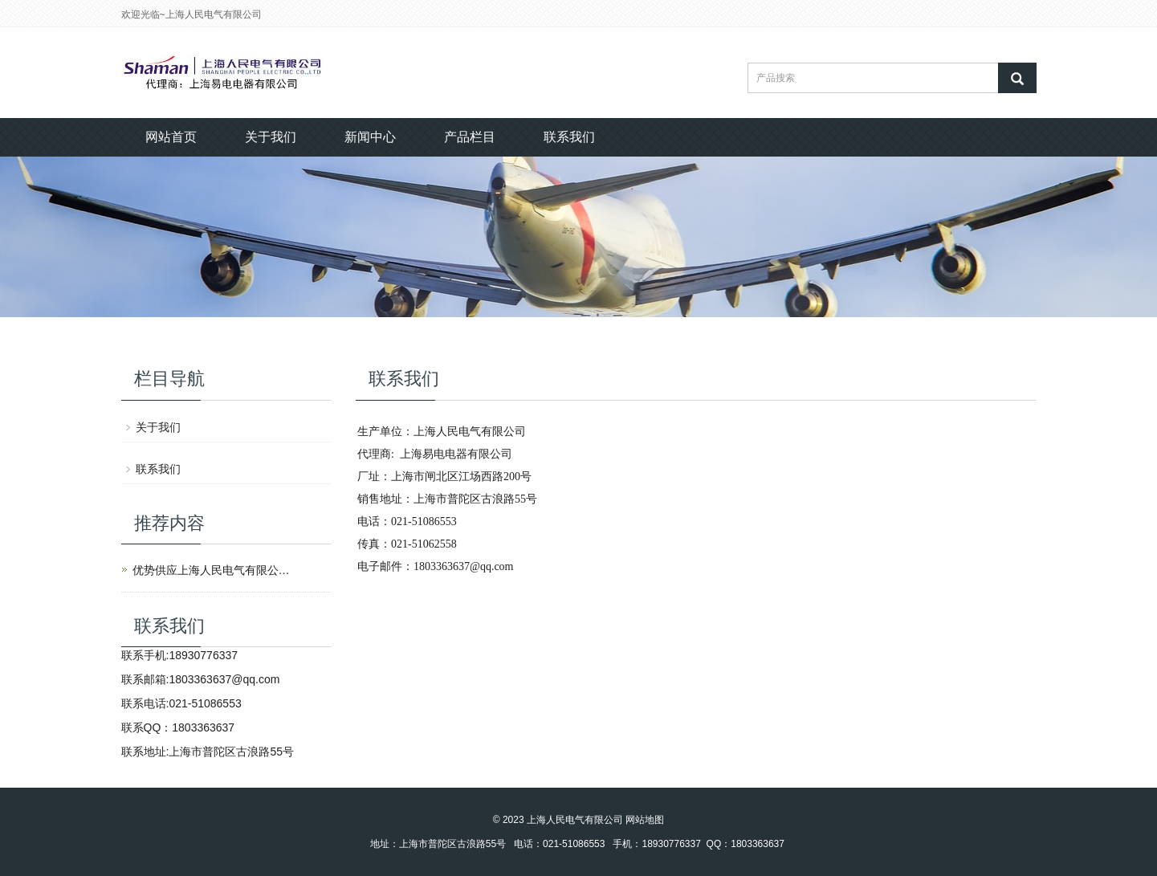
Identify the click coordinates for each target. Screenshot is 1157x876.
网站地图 (644, 819)
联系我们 (569, 137)
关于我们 (270, 137)
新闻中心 (370, 137)
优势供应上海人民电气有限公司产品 (212, 570)
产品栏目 (469, 137)
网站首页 (171, 137)
